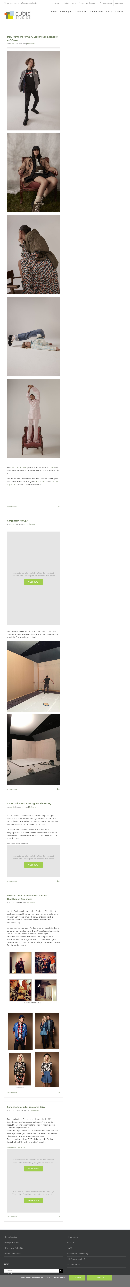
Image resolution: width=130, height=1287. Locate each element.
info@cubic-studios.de (29, 3)
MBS (53, 467)
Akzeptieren (33, 582)
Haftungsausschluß (76, 1259)
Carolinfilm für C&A (17, 520)
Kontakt (71, 1242)
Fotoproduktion (12, 1242)
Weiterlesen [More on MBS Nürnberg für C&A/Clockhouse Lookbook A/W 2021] (11, 506)
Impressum (73, 1237)
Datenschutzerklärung (78, 1253)
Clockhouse (21, 467)
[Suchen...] (31, 1271)
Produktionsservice (13, 1253)
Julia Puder (40, 481)
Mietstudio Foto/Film (14, 1248)
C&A (12, 467)
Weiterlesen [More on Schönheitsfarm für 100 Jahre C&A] (11, 1217)
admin (12, 807)
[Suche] (61, 1271)
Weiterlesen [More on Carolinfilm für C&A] (11, 789)
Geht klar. (77, 1278)
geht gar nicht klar (100, 1278)
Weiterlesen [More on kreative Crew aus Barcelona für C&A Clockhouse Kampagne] (11, 1093)
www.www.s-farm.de (16, 1147)
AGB (70, 1248)
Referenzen (31, 44)
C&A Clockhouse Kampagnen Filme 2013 (29, 803)
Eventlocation (11, 1237)
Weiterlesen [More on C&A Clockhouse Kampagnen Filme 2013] (11, 881)
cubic (12, 44)
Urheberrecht (74, 1265)
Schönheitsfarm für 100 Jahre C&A (26, 1107)
